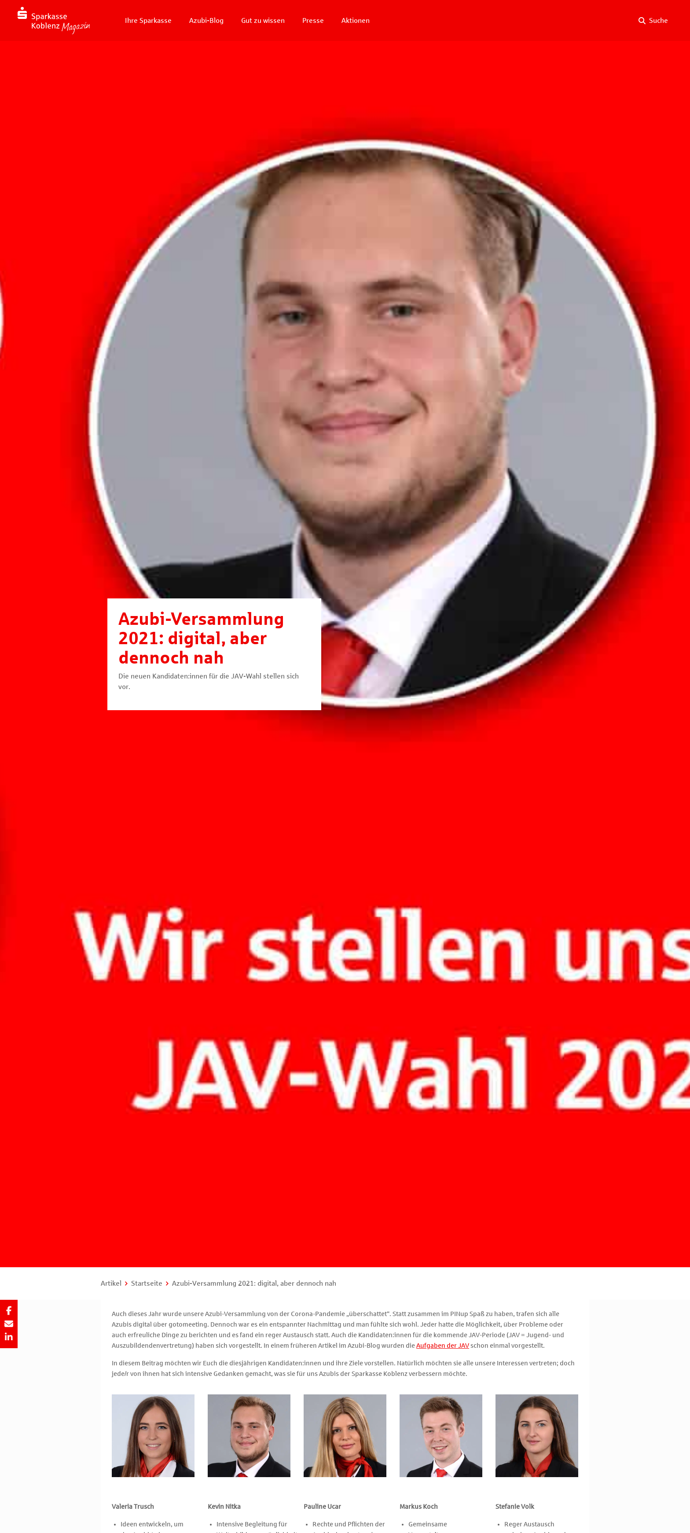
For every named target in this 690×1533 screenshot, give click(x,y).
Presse (313, 20)
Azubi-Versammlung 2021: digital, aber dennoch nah (254, 1283)
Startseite (146, 1283)
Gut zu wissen (263, 20)
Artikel (111, 1283)
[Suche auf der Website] (653, 20)
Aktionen (355, 20)
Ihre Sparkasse (148, 20)
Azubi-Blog (206, 20)
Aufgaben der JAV (442, 1345)
